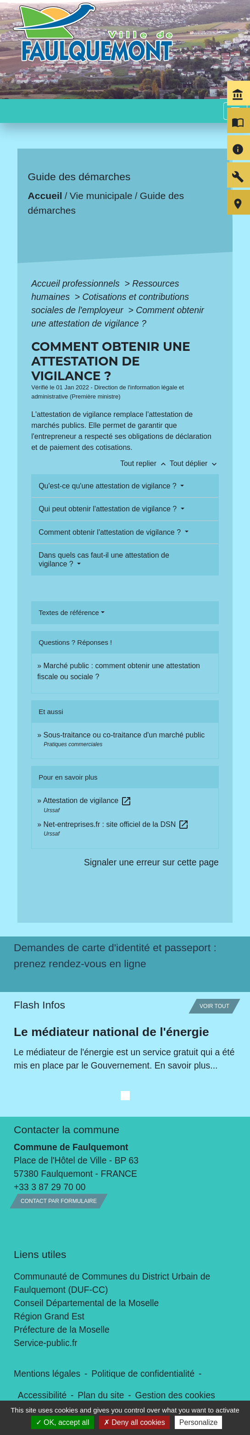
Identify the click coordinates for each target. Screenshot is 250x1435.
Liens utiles (40, 1254)
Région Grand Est (49, 1316)
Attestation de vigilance (87, 800)
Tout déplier (194, 463)
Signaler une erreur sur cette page (151, 862)
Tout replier (145, 463)
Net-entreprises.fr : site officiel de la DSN (116, 824)
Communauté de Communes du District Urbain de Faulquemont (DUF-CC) (112, 1283)
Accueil (45, 195)
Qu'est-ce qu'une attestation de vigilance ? (108, 486)
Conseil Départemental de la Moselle (86, 1303)
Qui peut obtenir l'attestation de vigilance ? (108, 509)
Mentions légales (47, 1374)
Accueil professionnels (76, 283)
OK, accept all (62, 1422)
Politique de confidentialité (142, 1374)
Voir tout (214, 1006)
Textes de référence (69, 612)
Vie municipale (101, 195)
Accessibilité (42, 1395)
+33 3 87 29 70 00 (50, 1187)
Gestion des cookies (175, 1395)
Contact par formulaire (59, 1201)
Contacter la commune (66, 1130)
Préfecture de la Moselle (62, 1329)
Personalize (198, 1422)
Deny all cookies (134, 1422)
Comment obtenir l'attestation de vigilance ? (111, 532)
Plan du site (101, 1395)
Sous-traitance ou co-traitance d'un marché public (124, 735)
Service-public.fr (46, 1343)
